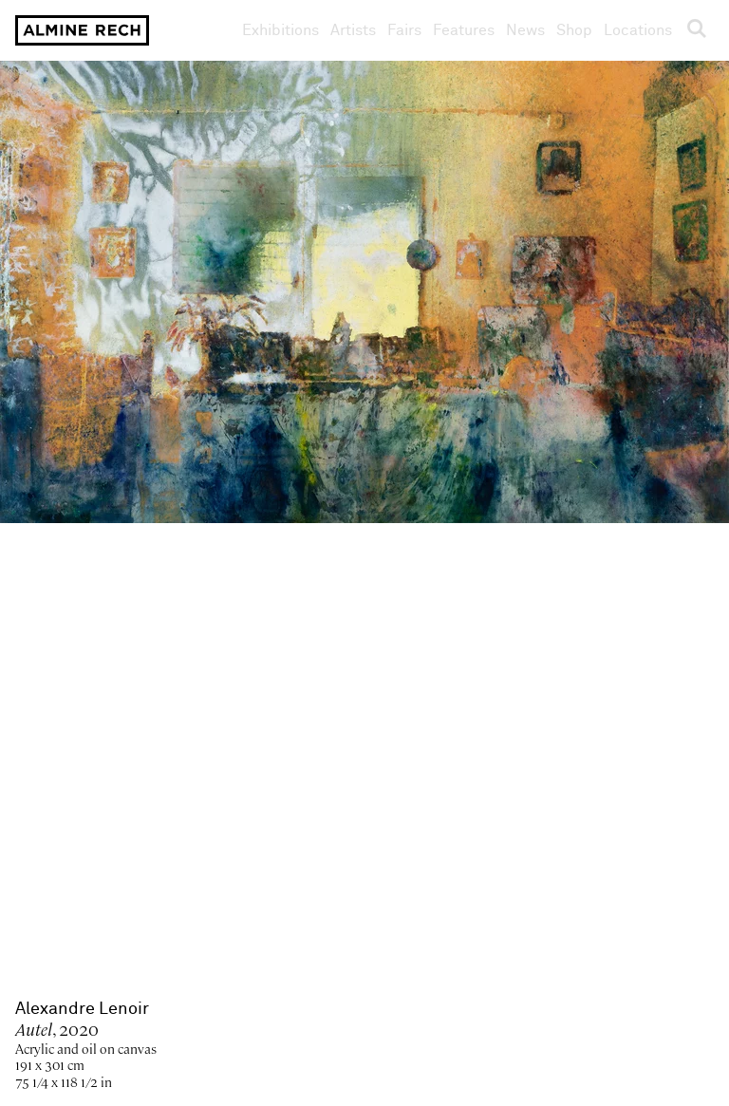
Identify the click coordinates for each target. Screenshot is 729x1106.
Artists (353, 30)
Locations (638, 30)
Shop (574, 30)
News (525, 30)
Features (464, 30)
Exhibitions (280, 30)
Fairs (404, 30)
